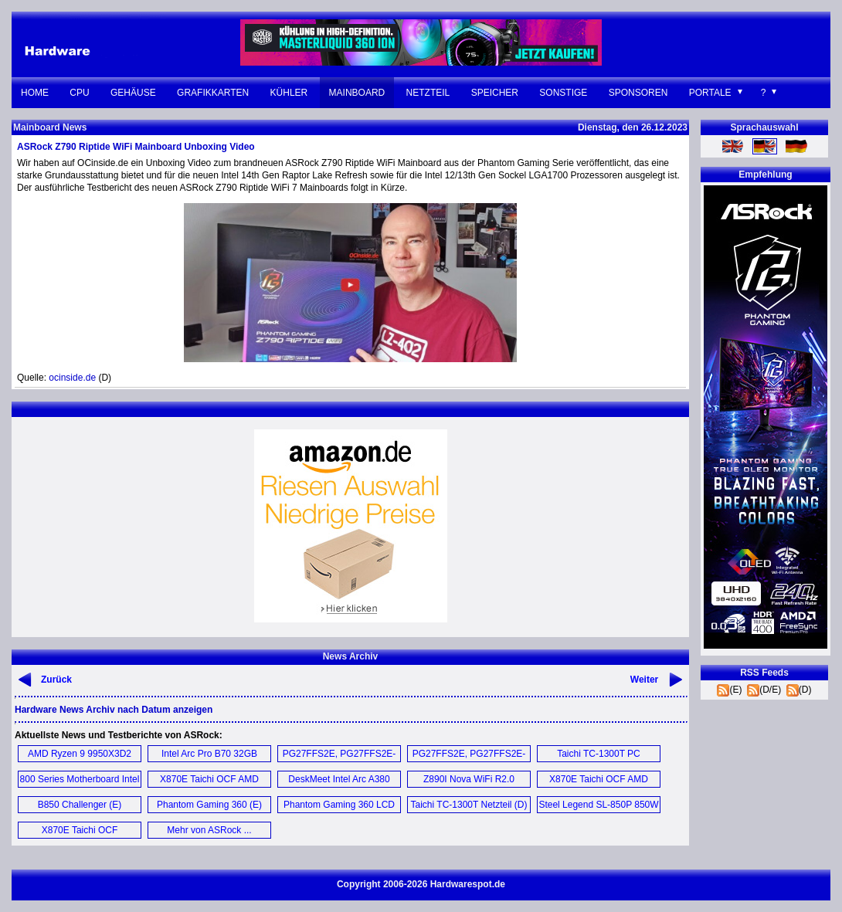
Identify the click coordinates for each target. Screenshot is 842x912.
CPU (79, 92)
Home (35, 92)
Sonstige (563, 92)
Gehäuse (133, 92)
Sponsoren (638, 92)
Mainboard (357, 92)
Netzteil (428, 92)
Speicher (494, 92)
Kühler (289, 92)
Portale (710, 92)
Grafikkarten (213, 92)
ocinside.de (72, 377)
